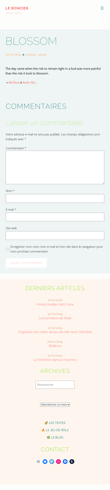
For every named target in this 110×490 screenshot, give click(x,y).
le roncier (17, 8)
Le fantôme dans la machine (55, 360)
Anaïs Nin (29, 82)
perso (42, 54)
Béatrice (55, 346)
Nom (10, 191)
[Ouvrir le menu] (102, 8)
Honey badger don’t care (55, 304)
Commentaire (16, 148)
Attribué (13, 82)
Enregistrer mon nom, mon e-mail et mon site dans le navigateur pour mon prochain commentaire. (56, 249)
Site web (11, 228)
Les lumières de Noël (55, 318)
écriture (31, 54)
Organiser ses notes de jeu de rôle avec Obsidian (55, 332)
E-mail (11, 209)
